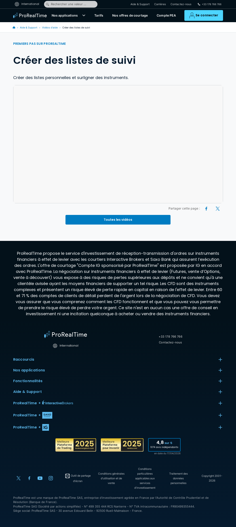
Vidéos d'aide (50, 27)
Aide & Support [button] (118, 391)
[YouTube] (40, 478)
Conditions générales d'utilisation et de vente (111, 478)
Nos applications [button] (118, 370)
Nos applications (65, 16)
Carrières (160, 4)
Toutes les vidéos (118, 219)
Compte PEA (166, 16)
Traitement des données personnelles (178, 478)
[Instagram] (50, 478)
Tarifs (98, 16)
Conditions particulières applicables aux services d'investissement (144, 478)
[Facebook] (206, 208)
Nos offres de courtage (130, 16)
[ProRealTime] (31, 15)
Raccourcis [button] (118, 359)
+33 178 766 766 (170, 336)
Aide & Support (140, 4)
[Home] (65, 334)
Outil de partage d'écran (78, 478)
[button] (84, 15)
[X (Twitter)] (217, 208)
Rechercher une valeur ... (66, 4)
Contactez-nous (181, 4)
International (27, 4)
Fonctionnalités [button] (118, 381)
